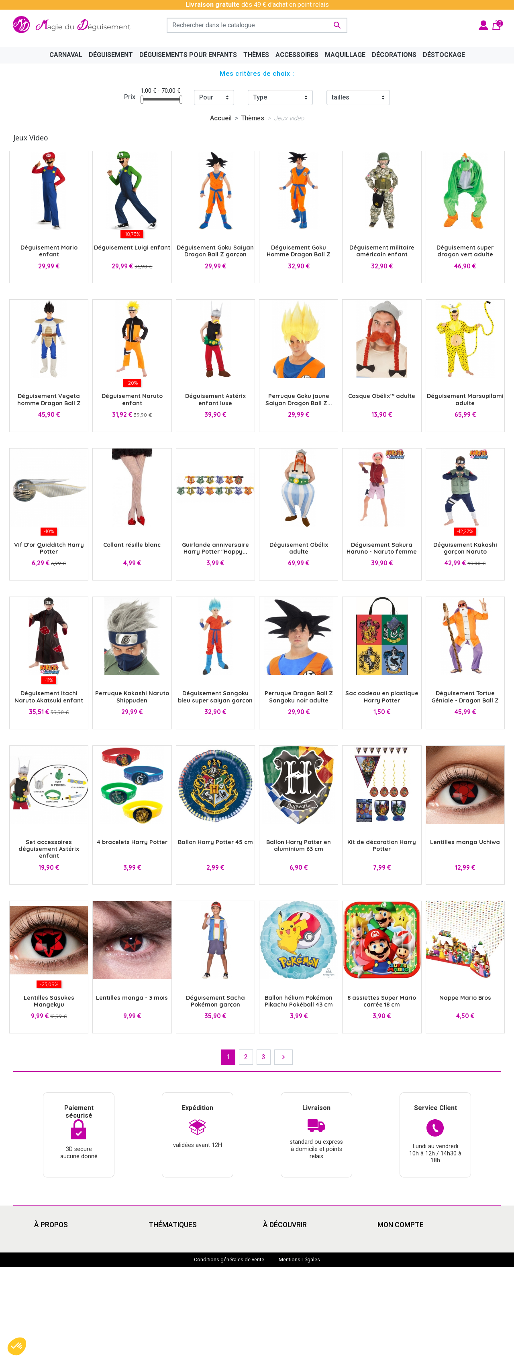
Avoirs (386, 1257)
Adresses (391, 1267)
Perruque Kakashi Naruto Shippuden (132, 697)
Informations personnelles (414, 1238)
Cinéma (273, 1238)
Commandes (395, 1247)
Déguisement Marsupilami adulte (465, 399)
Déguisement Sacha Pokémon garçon (215, 1001)
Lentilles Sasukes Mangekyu (49, 1001)
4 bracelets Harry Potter (132, 842)
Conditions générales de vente (229, 1353)
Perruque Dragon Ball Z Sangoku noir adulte (299, 697)
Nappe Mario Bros (465, 997)
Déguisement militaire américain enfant (381, 251)
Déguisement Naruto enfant (132, 399)
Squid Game (165, 1286)
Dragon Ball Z (282, 1286)
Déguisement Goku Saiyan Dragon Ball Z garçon (215, 251)
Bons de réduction (402, 1276)
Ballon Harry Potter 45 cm (215, 842)
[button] (17, 1346)
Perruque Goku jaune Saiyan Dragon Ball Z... (298, 399)
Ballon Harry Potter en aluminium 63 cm (298, 845)
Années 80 (164, 1267)
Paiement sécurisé (60, 1276)
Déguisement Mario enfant (49, 251)
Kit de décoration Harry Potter (381, 845)
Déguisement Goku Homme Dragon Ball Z (298, 251)
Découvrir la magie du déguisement (83, 1267)
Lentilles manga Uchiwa (465, 842)
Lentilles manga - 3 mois (132, 997)
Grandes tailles (170, 1257)
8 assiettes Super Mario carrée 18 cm (381, 1001)
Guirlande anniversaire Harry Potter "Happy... (215, 548)
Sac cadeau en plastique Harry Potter (381, 697)
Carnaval (160, 1276)
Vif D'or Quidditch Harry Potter (49, 548)
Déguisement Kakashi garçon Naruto (465, 548)
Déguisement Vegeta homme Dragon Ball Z (49, 399)
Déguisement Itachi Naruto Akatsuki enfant (48, 697)
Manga (158, 1247)
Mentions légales (58, 1247)
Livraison (47, 1238)
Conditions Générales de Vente (77, 1257)
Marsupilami (166, 1315)
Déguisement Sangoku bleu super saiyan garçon (215, 697)
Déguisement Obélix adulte (298, 548)
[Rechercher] (257, 25)
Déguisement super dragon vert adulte (465, 251)
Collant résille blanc (132, 544)
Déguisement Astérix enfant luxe (215, 399)
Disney (158, 1238)
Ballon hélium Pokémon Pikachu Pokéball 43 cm (299, 1001)
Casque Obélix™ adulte (381, 396)
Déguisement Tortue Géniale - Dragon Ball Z (465, 697)
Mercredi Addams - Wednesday (193, 1295)
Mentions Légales (299, 1353)
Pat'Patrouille (282, 1267)
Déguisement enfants (293, 1276)
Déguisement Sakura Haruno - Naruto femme (382, 548)
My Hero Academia (289, 1295)
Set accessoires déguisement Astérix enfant (48, 849)
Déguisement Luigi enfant (132, 247)
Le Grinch (162, 1305)
